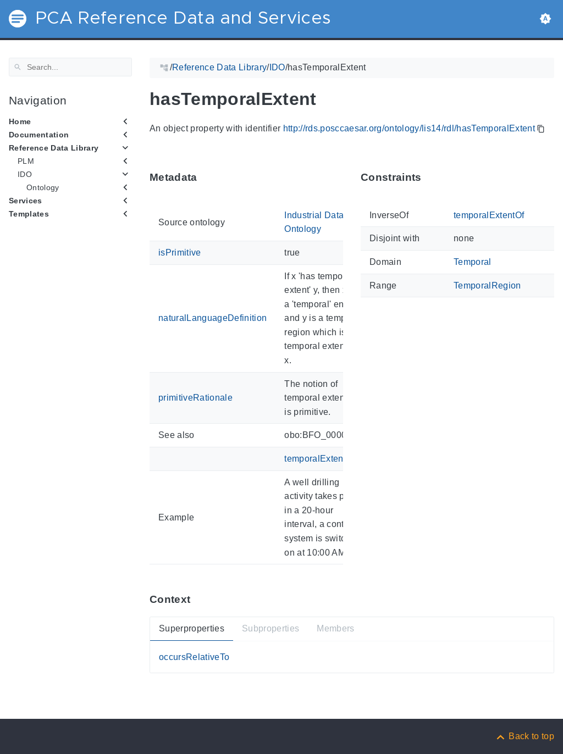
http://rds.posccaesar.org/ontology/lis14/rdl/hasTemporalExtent (409, 128)
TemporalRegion (487, 285)
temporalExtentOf (319, 458)
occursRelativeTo (194, 657)
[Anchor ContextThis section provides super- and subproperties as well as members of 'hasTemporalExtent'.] (198, 599)
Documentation (39, 134)
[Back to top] (524, 736)
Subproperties (270, 628)
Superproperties (191, 628)
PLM (26, 161)
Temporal (473, 262)
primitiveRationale (195, 397)
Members (335, 628)
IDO (25, 174)
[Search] (70, 67)
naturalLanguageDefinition (212, 318)
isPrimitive (179, 252)
